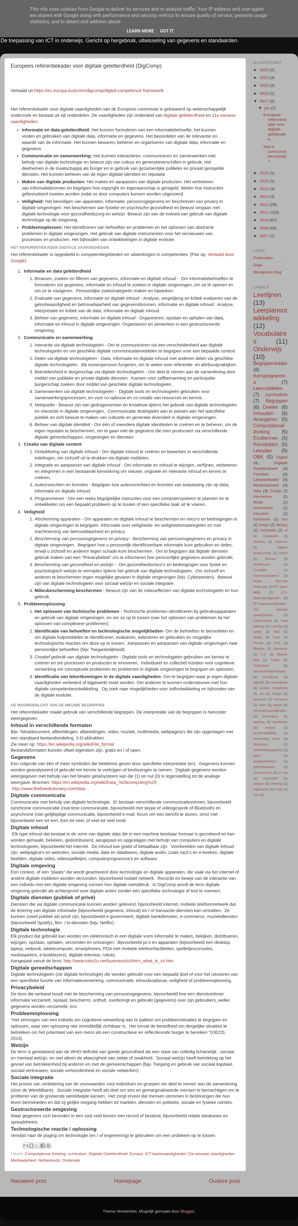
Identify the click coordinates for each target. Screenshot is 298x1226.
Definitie (259, 541)
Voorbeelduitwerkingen (269, 671)
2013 (265, 196)
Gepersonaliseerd (266, 575)
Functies (260, 474)
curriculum (77, 1154)
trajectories (261, 789)
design (277, 693)
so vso (283, 772)
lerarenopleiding (264, 733)
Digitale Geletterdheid (108, 1154)
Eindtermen (265, 438)
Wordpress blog (267, 272)
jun (267, 108)
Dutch (283, 553)
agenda (258, 682)
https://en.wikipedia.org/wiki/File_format (75, 744)
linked (264, 525)
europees (281, 699)
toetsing (276, 783)
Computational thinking (45, 1154)
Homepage (127, 1181)
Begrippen (277, 400)
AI (286, 530)
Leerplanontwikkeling (270, 314)
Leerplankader (266, 479)
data (257, 491)
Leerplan (262, 450)
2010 (265, 220)
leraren (271, 727)
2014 (265, 189)
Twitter (275, 660)
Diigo (258, 265)
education (261, 514)
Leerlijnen (267, 295)
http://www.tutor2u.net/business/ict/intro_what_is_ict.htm (118, 960)
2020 (265, 85)
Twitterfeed (261, 665)
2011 (265, 212)
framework (261, 519)
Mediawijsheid (23, 1160)
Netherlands (49, 1160)
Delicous (281, 541)
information (270, 716)
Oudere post (224, 1181)
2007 (265, 236)
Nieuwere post (28, 1181)
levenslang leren (266, 738)
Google (275, 491)
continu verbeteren (274, 688)
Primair (258, 643)
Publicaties (263, 258)
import (277, 705)
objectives (260, 744)
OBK (258, 456)
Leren (257, 631)
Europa (136, 1154)
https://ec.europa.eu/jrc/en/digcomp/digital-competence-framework (99, 90)
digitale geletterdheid (184, 115)
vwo (256, 795)
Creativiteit (270, 536)
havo (262, 705)
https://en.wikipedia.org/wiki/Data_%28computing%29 (104, 782)
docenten (259, 699)
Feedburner (261, 564)
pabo (256, 755)
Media (257, 637)
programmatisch (264, 761)
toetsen (258, 783)
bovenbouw (279, 682)
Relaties (259, 648)
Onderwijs (71, 1160)
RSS (277, 643)
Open (276, 637)
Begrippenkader (270, 363)
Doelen (270, 407)
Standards (280, 648)
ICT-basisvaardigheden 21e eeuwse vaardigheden (190, 1154)
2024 (265, 70)
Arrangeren (265, 419)
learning (259, 722)
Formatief (260, 570)
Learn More (140, 31)
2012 (265, 204)
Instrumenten (262, 620)
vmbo (279, 789)
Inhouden (263, 413)
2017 (265, 101)
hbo (285, 519)
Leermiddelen (268, 388)
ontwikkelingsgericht (267, 750)
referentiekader (264, 767)
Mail (277, 631)
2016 (265, 173)
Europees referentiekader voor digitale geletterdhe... (275, 127)
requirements (262, 772)
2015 (265, 181)
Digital (282, 457)
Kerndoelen (265, 444)
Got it (167, 31)
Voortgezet (270, 677)
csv (261, 693)
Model (258, 502)
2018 (265, 93)
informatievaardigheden (270, 710)
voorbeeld (268, 530)
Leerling (276, 626)
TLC (263, 654)
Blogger (187, 1211)
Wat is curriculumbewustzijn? (275, 154)
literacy (282, 525)
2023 (265, 77)
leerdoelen (280, 722)
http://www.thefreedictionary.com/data (48, 788)
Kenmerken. (263, 497)
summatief (270, 778)
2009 (265, 228)
